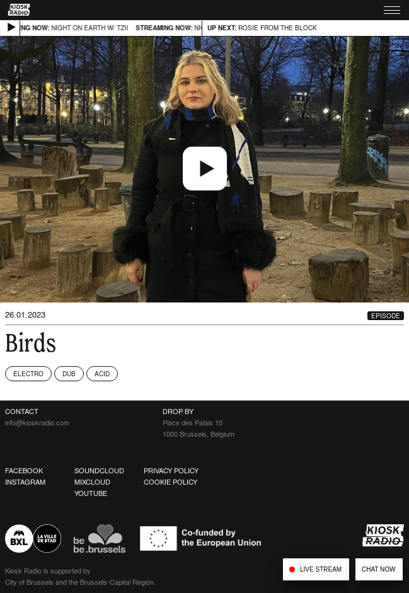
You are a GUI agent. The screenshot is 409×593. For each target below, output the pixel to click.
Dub (69, 373)
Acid (102, 373)
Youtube (90, 493)
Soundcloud (99, 471)
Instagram (25, 482)
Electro (28, 373)
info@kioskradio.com (37, 423)
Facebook (24, 471)
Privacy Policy (171, 471)
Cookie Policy (170, 482)
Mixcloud (92, 482)
